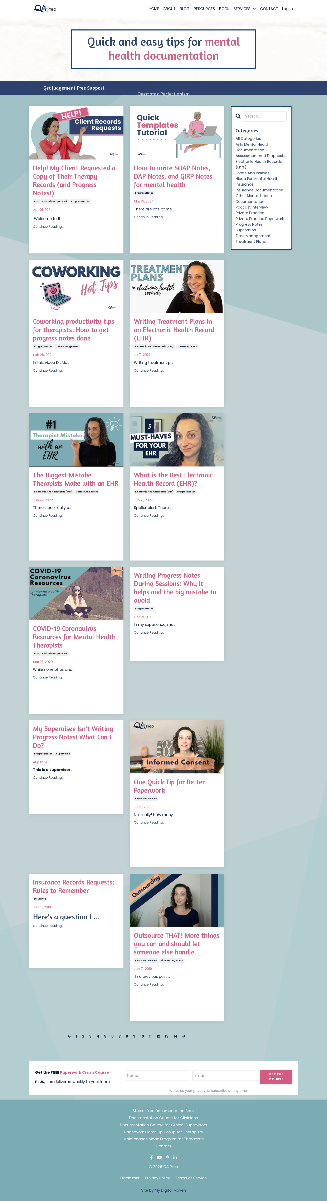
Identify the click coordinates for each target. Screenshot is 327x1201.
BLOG (184, 8)
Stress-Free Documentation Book (164, 1111)
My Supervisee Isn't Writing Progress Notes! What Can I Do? (70, 738)
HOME (153, 8)
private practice (250, 217)
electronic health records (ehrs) (154, 348)
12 (159, 1036)
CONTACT (269, 8)
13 (168, 1036)
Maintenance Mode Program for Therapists (163, 1139)
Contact (163, 1146)
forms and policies (87, 502)
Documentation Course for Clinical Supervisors (163, 1125)
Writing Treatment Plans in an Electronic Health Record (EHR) (177, 330)
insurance (40, 909)
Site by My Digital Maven (163, 1190)
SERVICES (244, 8)
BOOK (224, 8)
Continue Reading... (48, 229)
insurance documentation (260, 193)
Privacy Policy (157, 1178)
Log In (287, 8)
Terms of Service (191, 1178)
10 (142, 1036)
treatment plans (187, 348)
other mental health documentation (254, 202)
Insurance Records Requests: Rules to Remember (62, 891)
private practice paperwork (50, 204)
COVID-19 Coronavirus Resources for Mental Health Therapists (68, 637)
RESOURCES (204, 8)
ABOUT (169, 8)
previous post (155, 978)
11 (150, 1036)
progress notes (80, 204)
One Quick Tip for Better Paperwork (172, 787)
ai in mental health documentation (253, 148)
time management (67, 348)
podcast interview (252, 211)
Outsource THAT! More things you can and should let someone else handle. (175, 944)
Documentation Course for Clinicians (163, 1118)
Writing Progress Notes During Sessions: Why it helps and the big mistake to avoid (174, 589)
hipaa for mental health (258, 181)
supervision (63, 755)
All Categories (249, 139)
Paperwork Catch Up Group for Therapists (163, 1132)
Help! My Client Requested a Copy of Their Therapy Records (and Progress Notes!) (75, 182)
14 (177, 1036)
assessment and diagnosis (261, 157)
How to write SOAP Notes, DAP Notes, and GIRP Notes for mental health (175, 177)
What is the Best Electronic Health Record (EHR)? (176, 480)
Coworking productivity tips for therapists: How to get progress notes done (75, 330)
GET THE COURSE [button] (276, 1077)
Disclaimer (130, 1178)
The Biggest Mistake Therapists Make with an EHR (72, 484)
